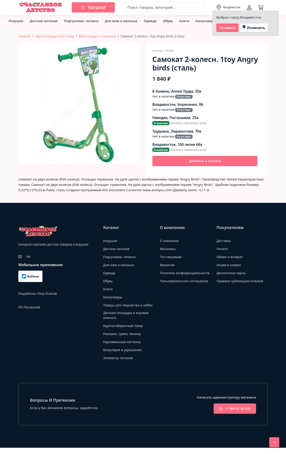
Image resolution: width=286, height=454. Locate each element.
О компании (170, 241)
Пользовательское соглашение (185, 286)
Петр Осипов (47, 294)
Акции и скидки (229, 265)
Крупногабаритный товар (54, 36)
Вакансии (167, 265)
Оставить (227, 27)
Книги (184, 21)
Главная (24, 36)
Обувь (168, 21)
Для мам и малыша (121, 21)
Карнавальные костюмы (123, 347)
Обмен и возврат (230, 257)
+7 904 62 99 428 (233, 414)
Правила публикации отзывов (241, 281)
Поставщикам (171, 257)
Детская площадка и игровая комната (127, 321)
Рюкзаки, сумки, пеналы (123, 339)
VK (28, 257)
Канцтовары (206, 21)
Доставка (224, 241)
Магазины (168, 249)
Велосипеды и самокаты (97, 36)
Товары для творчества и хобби (123, 308)
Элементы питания (118, 363)
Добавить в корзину (205, 161)
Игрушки (15, 21)
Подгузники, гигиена (81, 21)
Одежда (150, 21)
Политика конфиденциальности (177, 275)
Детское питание (43, 21)
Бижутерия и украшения (123, 355)
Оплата (222, 249)
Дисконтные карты (232, 273)
